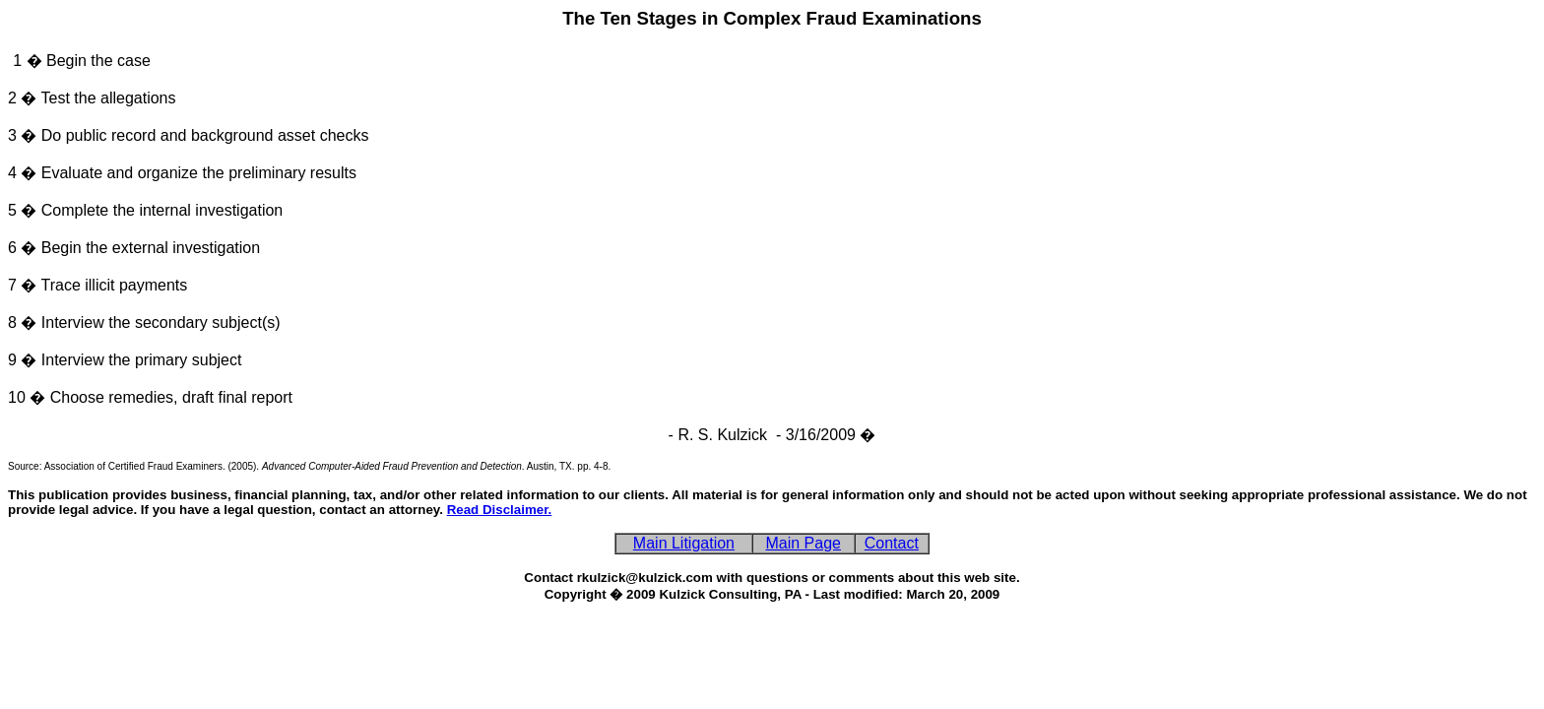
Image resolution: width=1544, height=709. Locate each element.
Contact (892, 543)
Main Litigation (684, 543)
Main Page (803, 543)
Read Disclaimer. (499, 509)
